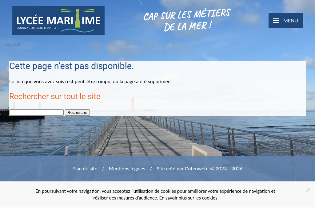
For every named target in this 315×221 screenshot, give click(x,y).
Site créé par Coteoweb (182, 168)
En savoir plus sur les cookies (188, 197)
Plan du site (84, 168)
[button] (286, 20)
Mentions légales (127, 168)
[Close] (308, 190)
